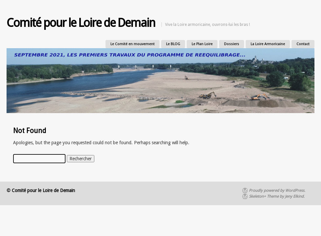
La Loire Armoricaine (268, 44)
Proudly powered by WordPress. (277, 190)
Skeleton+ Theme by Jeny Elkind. (277, 196)
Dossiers (231, 44)
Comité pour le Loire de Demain (81, 23)
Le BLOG (173, 44)
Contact (303, 44)
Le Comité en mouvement (132, 44)
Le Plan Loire (202, 44)
